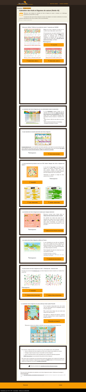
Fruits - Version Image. (33, 202)
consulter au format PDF (41, 361)
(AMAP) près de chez (28, 356)
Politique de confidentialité (24, 390)
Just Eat (61, 215)
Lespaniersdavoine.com (26, 147)
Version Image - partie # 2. (55, 60)
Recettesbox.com (4, 390)
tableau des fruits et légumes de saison (51, 215)
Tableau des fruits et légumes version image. (54, 230)
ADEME (59, 34)
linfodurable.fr (50, 111)
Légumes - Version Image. (55, 202)
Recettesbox (19, 8)
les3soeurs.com (36, 270)
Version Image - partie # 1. (33, 60)
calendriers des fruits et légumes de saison (49, 366)
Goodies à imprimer (64, 3)
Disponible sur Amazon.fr (54, 321)
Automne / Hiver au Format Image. (54, 295)
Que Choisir (53, 167)
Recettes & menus (54, 3)
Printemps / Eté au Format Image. (33, 295)
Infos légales (15, 390)
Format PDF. (33, 182)
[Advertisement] (43, 85)
